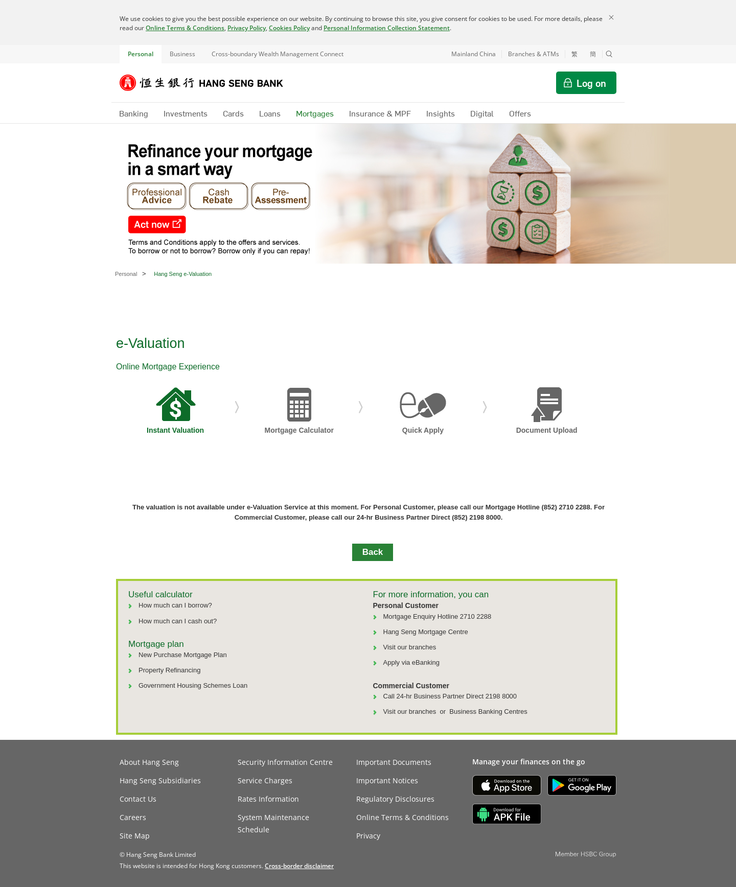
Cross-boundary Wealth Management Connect (277, 54)
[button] (609, 54)
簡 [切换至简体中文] (593, 54)
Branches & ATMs (533, 54)
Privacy (368, 836)
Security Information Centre (285, 762)
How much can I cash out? (178, 621)
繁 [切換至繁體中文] (574, 54)
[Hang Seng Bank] (209, 83)
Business (182, 54)
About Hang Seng (149, 762)
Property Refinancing (169, 670)
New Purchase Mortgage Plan (183, 655)
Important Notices (387, 780)
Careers (133, 817)
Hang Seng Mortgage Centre (425, 632)
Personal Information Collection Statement (387, 28)
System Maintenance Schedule (273, 823)
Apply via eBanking (411, 662)
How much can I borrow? (175, 605)
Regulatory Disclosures (395, 799)
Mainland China (473, 54)
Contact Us (138, 799)
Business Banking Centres (488, 711)
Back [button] (372, 552)
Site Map (135, 836)
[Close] (611, 17)
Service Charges (265, 780)
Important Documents (393, 762)
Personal (140, 54)
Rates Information (268, 799)
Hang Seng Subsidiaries (160, 780)
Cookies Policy (289, 28)
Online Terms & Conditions (185, 28)
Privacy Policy (246, 28)
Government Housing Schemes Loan (193, 685)
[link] (299, 865)
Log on (591, 82)
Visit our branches (409, 647)
